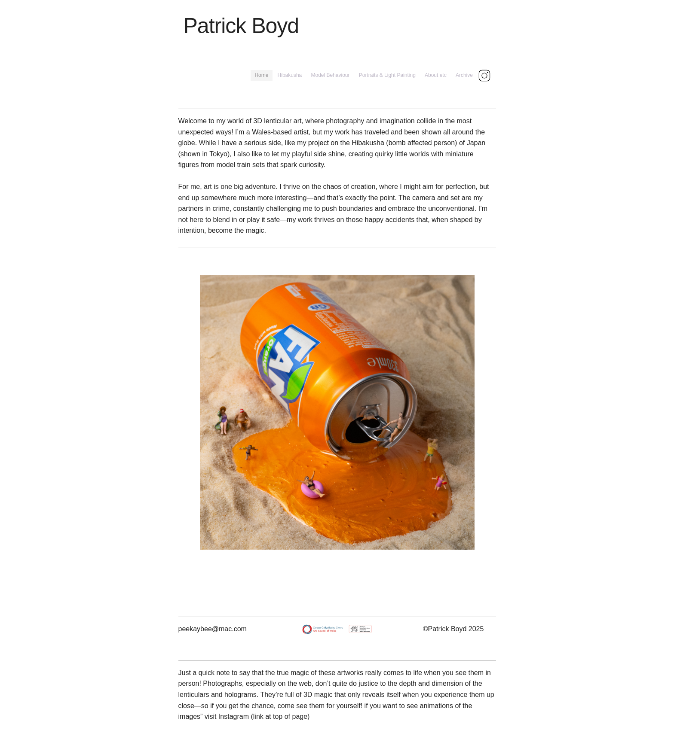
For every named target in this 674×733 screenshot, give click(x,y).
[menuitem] (262, 75)
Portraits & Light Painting (387, 75)
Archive (464, 75)
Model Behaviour (330, 75)
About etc (436, 75)
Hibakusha (290, 75)
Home (261, 75)
